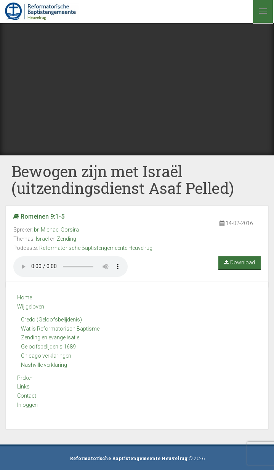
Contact (26, 396)
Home (24, 297)
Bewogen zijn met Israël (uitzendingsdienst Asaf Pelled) (122, 179)
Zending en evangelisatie (50, 337)
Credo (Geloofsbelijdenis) (51, 320)
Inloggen (27, 405)
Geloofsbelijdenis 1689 (48, 347)
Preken (25, 378)
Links (23, 387)
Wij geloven (30, 307)
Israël (42, 239)
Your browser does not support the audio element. (70, 266)
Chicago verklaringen (46, 356)
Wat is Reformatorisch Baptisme (60, 329)
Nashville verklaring (44, 365)
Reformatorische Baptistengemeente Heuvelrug (95, 248)
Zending (66, 239)
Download (239, 262)
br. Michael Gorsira (56, 230)
